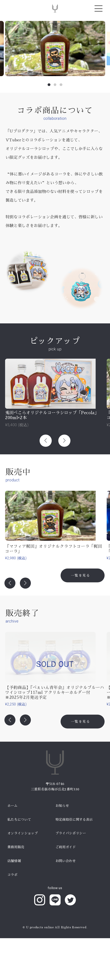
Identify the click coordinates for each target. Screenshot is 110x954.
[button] (49, 84)
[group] (55, 48)
